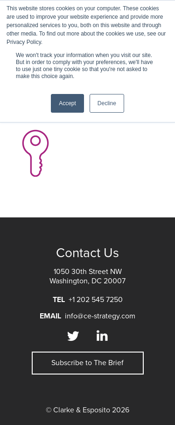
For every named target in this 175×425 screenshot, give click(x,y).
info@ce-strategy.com (100, 316)
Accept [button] (67, 103)
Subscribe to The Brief (87, 362)
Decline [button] (107, 103)
